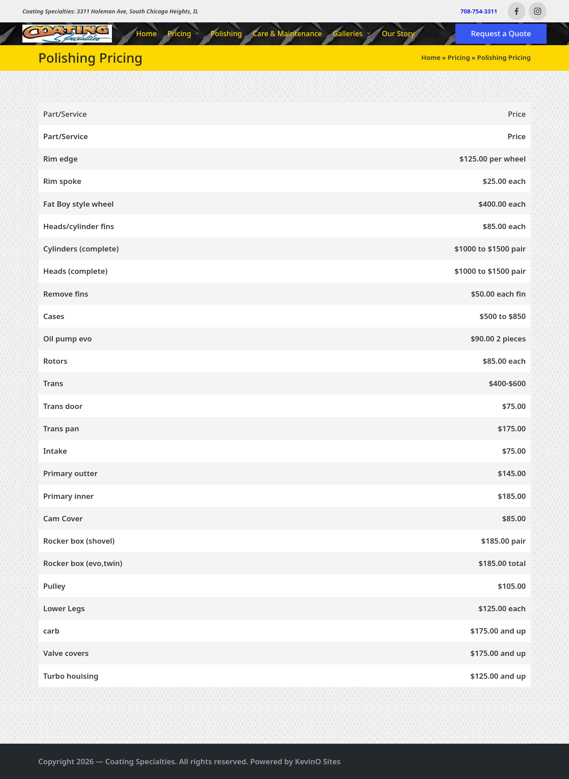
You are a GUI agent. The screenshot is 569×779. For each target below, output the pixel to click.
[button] (501, 34)
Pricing (459, 57)
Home (431, 57)
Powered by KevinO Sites (295, 761)
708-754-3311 (478, 11)
